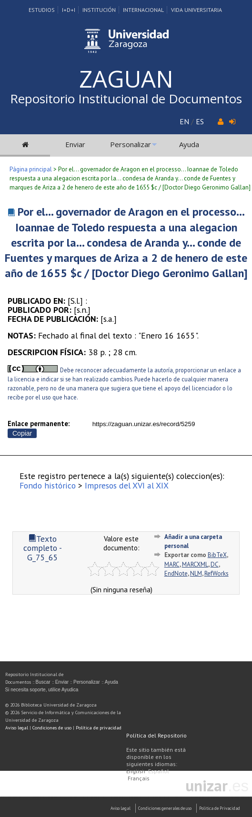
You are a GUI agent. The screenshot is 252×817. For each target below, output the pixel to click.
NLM (196, 573)
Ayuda (189, 144)
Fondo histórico (48, 485)
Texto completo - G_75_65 (42, 548)
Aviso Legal (121, 808)
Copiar (22, 433)
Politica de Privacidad (219, 808)
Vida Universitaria (196, 9)
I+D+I (68, 9)
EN (184, 121)
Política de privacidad (98, 728)
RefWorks (216, 573)
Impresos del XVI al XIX (127, 485)
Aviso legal (16, 728)
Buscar (43, 682)
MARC (172, 564)
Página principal (31, 169)
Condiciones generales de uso (165, 808)
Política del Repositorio (156, 735)
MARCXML (195, 564)
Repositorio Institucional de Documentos (126, 98)
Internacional (143, 9)
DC (215, 564)
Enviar (75, 144)
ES (200, 121)
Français (139, 778)
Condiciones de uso (51, 728)
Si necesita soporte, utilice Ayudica (42, 689)
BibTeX (217, 555)
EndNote (176, 573)
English (135, 771)
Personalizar (130, 144)
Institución (99, 9)
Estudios (42, 9)
